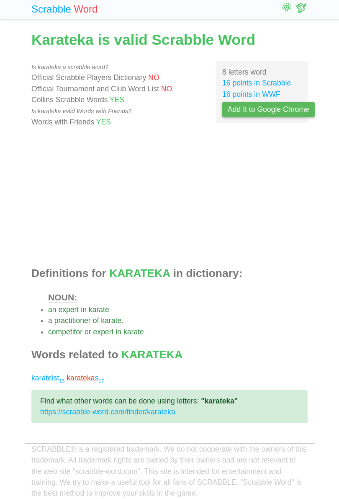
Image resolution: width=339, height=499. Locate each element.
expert (68, 309)
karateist (47, 378)
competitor (65, 332)
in (84, 309)
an (52, 309)
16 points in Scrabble (256, 83)
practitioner (72, 320)
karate (99, 309)
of (96, 320)
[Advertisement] (169, 197)
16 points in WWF (251, 94)
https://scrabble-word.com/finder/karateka (107, 412)
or (88, 332)
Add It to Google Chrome (268, 109)
